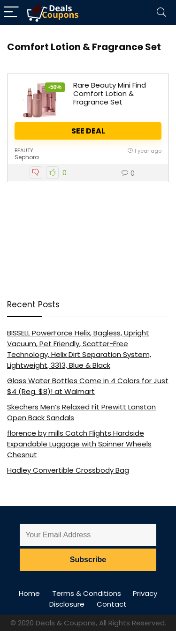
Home (29, 593)
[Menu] (11, 12)
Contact (112, 604)
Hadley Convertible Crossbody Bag (68, 470)
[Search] (161, 12)
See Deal (88, 131)
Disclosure (66, 604)
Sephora (27, 157)
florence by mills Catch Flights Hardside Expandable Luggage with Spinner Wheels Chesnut (79, 444)
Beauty (24, 150)
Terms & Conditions (86, 593)
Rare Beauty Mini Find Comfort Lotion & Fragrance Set (109, 93)
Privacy (145, 593)
